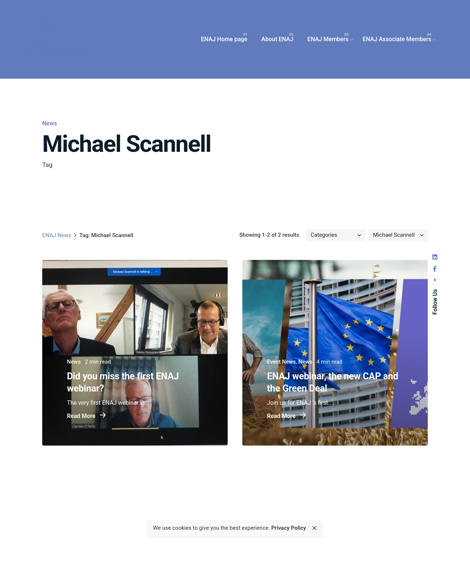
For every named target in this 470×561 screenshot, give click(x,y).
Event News (281, 362)
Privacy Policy (288, 528)
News (49, 123)
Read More (86, 416)
